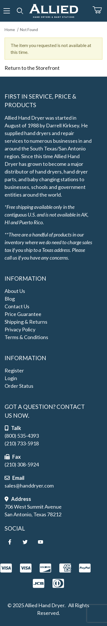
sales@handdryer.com (29, 485)
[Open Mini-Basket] (99, 10)
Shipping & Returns (26, 322)
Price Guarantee (23, 314)
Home (10, 29)
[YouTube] (40, 542)
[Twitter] (25, 542)
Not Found (29, 29)
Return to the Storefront (32, 68)
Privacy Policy (20, 329)
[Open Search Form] (20, 11)
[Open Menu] (6, 11)
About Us (15, 291)
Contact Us (17, 306)
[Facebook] (10, 542)
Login (11, 378)
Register (14, 370)
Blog (10, 298)
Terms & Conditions (26, 337)
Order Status (19, 386)
